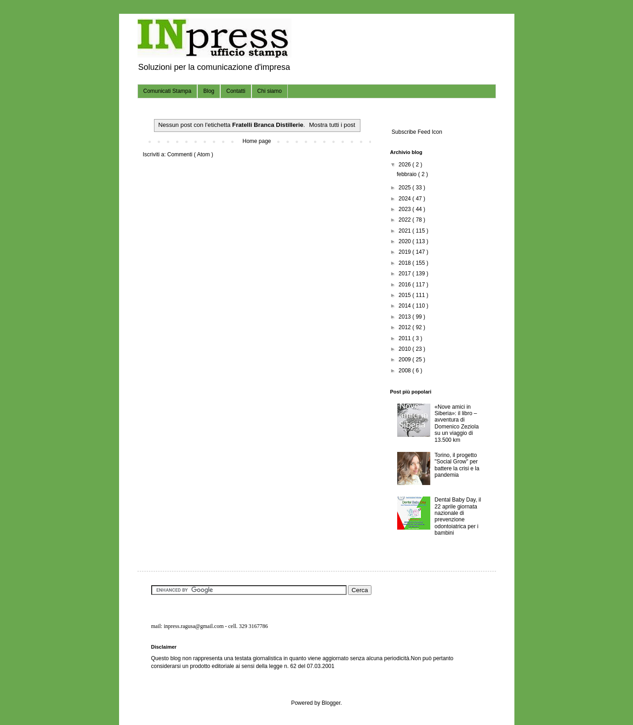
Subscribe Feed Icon (416, 132)
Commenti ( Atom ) (190, 154)
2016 (405, 284)
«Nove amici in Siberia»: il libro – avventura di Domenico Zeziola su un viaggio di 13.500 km (456, 423)
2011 (405, 338)
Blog (208, 91)
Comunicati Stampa (167, 91)
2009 (405, 359)
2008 (405, 370)
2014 (405, 306)
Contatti (235, 91)
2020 (405, 241)
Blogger (331, 703)
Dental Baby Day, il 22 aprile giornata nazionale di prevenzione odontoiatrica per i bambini (457, 516)
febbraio (407, 174)
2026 (405, 164)
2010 (405, 349)
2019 (405, 252)
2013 (405, 317)
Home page (256, 141)
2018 (405, 263)
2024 (405, 198)
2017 (405, 273)
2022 (405, 220)
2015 (405, 295)
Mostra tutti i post (332, 124)
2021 (405, 231)
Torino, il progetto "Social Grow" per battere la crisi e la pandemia (456, 465)
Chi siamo (269, 91)
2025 (405, 187)
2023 (405, 209)
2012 (405, 327)
